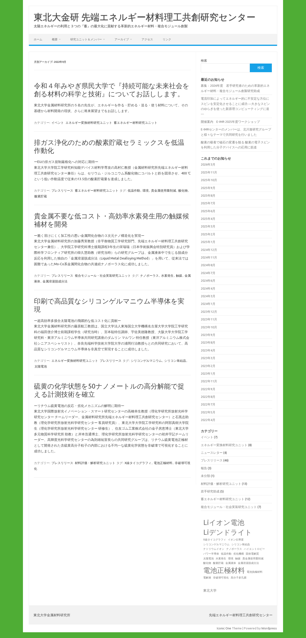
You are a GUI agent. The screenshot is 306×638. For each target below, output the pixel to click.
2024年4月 (208, 288)
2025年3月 (208, 226)
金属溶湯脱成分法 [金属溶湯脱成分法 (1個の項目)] (248, 563)
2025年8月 (208, 195)
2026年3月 (208, 164)
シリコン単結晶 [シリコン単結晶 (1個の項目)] (240, 544)
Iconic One (224, 628)
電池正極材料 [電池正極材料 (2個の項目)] (224, 570)
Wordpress (269, 628)
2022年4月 (208, 420)
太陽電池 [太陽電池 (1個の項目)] (208, 558)
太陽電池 (40, 366)
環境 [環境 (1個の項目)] (230, 558)
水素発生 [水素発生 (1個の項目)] (221, 558)
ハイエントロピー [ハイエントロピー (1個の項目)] (254, 548)
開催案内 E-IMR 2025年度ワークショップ (230, 121)
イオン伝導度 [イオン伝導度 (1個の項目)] (236, 539)
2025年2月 (208, 234)
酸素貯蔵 (40, 196)
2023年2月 (208, 366)
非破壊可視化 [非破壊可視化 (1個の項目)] (221, 577)
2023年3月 (208, 358)
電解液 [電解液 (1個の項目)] (207, 577)
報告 (204, 468)
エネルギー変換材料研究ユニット (89, 122)
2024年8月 (208, 265)
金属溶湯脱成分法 (55, 281)
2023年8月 (208, 342)
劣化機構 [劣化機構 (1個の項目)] (238, 553)
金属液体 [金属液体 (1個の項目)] (230, 563)
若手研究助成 (210, 491)
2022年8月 (208, 396)
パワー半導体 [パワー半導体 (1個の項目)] (211, 553)
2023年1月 (208, 373)
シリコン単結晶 (175, 360)
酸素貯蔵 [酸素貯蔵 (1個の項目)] (218, 563)
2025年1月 (208, 241)
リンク (167, 39)
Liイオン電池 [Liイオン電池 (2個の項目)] (223, 522)
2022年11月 (209, 381)
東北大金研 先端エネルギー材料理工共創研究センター (145, 17)
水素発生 (167, 275)
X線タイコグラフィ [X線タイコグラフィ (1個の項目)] (214, 539)
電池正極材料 (163, 463)
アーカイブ (122, 39)
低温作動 (134, 190)
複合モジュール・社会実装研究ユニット (103, 275)
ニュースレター (212, 452)
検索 (204, 60)
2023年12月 (209, 311)
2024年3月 (208, 296)
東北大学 (210, 590)
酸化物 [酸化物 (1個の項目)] (207, 563)
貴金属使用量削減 (163, 190)
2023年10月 (209, 327)
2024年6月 (208, 280)
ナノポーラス (149, 275)
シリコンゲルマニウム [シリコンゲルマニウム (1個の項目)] (216, 544)
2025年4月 (208, 218)
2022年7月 (208, 404)
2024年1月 (208, 303)
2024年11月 (209, 257)
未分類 (205, 475)
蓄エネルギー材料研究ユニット (135, 122)
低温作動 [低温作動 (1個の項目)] (226, 553)
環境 (145, 190)
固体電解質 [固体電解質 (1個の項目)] (252, 553)
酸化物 (183, 190)
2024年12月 (209, 249)
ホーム (38, 39)
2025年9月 (208, 187)
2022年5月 (208, 412)
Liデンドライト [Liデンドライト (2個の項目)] (227, 532)
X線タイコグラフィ (138, 463)
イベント (57, 122)
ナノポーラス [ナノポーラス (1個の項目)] (234, 548)
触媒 (179, 275)
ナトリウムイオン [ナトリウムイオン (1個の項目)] (213, 548)
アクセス (147, 39)
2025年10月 (209, 180)
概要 (55, 39)
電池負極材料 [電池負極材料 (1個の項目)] (254, 571)
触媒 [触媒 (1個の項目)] (237, 558)
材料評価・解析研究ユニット (95, 463)
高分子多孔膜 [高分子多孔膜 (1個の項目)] (238, 577)
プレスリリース (62, 190)
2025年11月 (209, 172)
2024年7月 (208, 273)
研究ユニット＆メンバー (86, 39)
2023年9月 (208, 334)
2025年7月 (208, 203)
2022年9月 (208, 389)
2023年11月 (209, 319)
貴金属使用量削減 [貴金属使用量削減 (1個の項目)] (252, 558)
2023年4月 (208, 350)
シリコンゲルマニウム (146, 360)
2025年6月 (208, 211)
